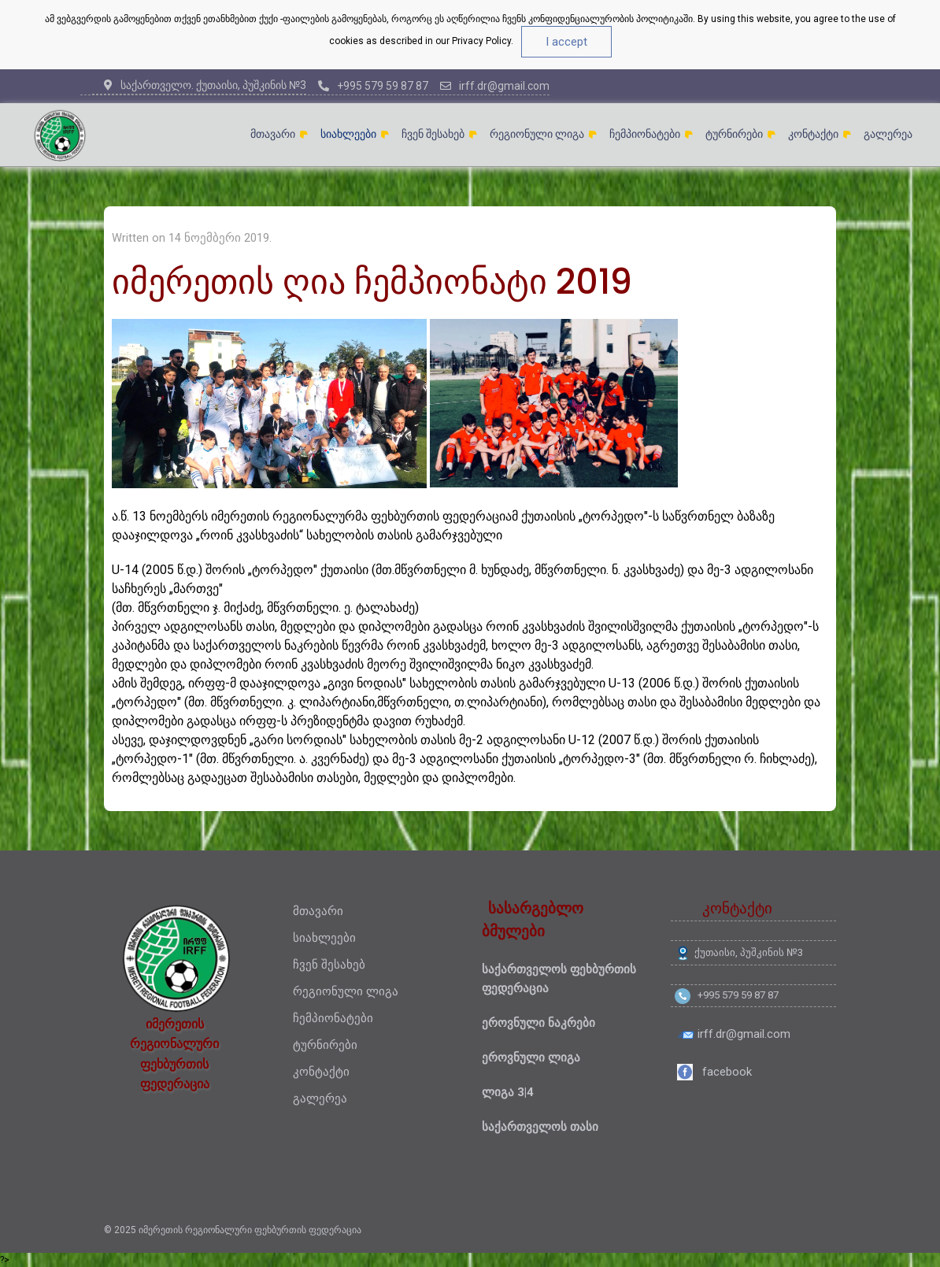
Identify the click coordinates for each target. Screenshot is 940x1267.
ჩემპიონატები (644, 134)
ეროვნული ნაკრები (538, 1023)
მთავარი (272, 134)
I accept (566, 42)
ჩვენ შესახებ (433, 134)
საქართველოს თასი (540, 1127)
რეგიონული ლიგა (537, 134)
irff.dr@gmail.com (495, 86)
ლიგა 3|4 (508, 1092)
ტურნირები (734, 134)
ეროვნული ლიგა (531, 1057)
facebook (727, 1072)
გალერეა (888, 134)
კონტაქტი (813, 134)
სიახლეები (348, 134)
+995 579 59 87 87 (373, 86)
